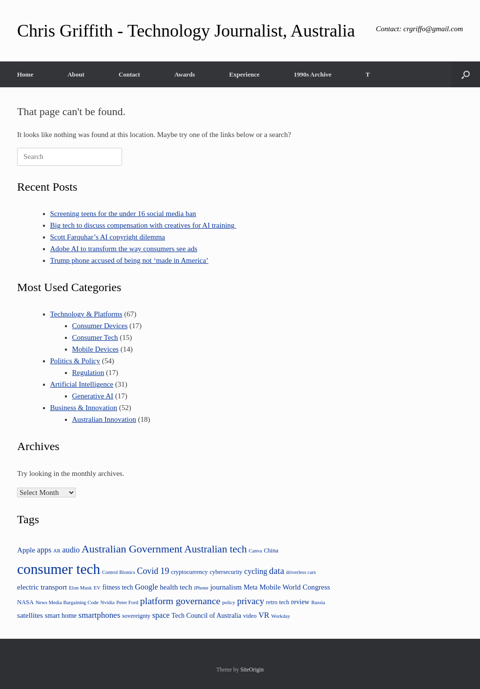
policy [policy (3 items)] (228, 602)
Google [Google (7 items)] (146, 587)
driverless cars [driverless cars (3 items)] (301, 572)
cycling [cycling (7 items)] (255, 571)
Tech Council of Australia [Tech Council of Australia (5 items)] (206, 615)
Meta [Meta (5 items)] (251, 587)
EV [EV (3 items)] (97, 588)
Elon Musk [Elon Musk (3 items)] (80, 588)
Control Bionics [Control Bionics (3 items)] (118, 572)
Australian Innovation (104, 419)
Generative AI (93, 396)
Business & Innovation (84, 408)
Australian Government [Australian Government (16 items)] (132, 549)
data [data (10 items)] (276, 571)
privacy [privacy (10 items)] (250, 601)
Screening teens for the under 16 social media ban (123, 213)
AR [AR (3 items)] (57, 550)
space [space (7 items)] (161, 615)
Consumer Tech (95, 337)
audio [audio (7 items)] (71, 550)
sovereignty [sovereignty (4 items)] (136, 615)
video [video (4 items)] (250, 615)
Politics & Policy (75, 361)
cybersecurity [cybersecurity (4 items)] (225, 572)
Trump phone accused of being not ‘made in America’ (129, 260)
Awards (184, 74)
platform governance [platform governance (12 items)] (180, 600)
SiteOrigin (252, 669)
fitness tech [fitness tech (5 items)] (118, 587)
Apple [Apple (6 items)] (26, 550)
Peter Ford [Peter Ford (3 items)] (127, 602)
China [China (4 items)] (271, 550)
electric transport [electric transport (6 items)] (42, 587)
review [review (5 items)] (300, 602)
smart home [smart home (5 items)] (61, 615)
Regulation (88, 372)
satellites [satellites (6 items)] (30, 615)
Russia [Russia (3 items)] (318, 602)
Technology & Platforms (86, 314)
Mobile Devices (95, 349)
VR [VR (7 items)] (263, 615)
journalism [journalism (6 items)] (226, 587)
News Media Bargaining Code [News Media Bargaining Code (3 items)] (67, 602)
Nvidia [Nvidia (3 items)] (108, 602)
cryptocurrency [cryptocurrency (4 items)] (189, 572)
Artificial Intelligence (82, 384)
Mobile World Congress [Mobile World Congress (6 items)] (294, 587)
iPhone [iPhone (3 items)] (201, 588)
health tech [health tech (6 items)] (176, 587)
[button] (465, 74)
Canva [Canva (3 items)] (255, 550)
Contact (129, 74)
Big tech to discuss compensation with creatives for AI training (143, 225)
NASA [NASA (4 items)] (25, 602)
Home (25, 74)
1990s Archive (312, 74)
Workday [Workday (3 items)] (280, 616)
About (75, 74)
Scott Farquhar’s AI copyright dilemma (108, 237)
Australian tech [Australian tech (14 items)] (215, 549)
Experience (244, 74)
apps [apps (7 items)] (44, 550)
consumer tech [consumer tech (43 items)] (58, 569)
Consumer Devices (100, 326)
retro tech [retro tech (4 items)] (277, 602)
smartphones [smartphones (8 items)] (100, 615)
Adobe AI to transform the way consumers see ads (124, 249)
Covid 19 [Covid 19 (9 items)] (153, 571)
